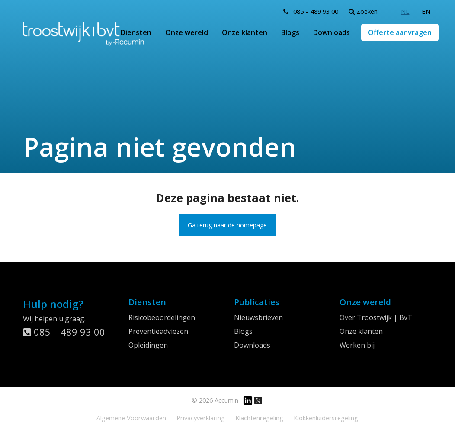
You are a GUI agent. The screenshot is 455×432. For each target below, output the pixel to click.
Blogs (290, 32)
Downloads (331, 32)
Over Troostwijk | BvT (376, 317)
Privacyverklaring (200, 417)
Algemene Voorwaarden (131, 417)
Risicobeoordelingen (161, 317)
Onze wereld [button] (186, 32)
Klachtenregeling (259, 417)
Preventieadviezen (158, 331)
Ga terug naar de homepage (227, 225)
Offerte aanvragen (400, 32)
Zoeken (363, 11)
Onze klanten (244, 32)
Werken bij (357, 345)
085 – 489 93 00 (315, 11)
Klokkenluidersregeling (326, 417)
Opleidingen (148, 345)
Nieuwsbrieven (258, 317)
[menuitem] (405, 11)
